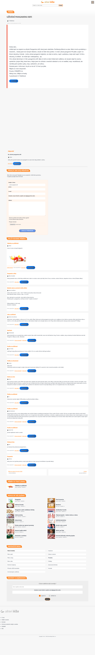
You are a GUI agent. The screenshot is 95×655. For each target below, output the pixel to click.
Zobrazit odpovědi (18, 340)
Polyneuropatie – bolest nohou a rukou (67, 515)
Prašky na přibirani (12, 408)
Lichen (85, 471)
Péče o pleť (10, 554)
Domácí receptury (11, 565)
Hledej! (60, 5)
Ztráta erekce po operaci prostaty (24, 525)
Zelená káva (18, 520)
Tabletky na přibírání (13, 243)
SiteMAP (4, 626)
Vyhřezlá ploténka (61, 520)
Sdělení (10, 200)
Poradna (50, 557)
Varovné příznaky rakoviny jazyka (65, 535)
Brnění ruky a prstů (61, 525)
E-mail (9, 191)
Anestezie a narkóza (20, 535)
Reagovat (17, 163)
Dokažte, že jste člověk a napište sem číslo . (21, 195)
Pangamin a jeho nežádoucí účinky (24, 510)
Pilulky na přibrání (12, 394)
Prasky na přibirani (12, 427)
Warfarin (9, 330)
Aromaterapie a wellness (13, 572)
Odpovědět (14, 80)
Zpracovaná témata (52, 565)
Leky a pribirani (11, 314)
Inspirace (50, 550)
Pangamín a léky (11, 273)
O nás (3, 617)
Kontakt (50, 568)
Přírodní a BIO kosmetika (13, 568)
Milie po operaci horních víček (15, 471)
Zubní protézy (19, 515)
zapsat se (43, 595)
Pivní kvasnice (60, 499)
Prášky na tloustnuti (12, 360)
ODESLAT (47, 599)
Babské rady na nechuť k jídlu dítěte (17, 288)
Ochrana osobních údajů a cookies (10, 624)
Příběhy (50, 561)
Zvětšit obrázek (10, 267)
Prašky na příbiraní (12, 346)
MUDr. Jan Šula (60, 530)
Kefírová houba (19, 504)
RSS (3, 628)
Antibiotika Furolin (61, 510)
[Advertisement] (45, 33)
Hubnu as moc (11, 376)
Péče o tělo (10, 561)
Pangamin (10, 456)
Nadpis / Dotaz (11, 182)
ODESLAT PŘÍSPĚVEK (27, 230)
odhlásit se (53, 595)
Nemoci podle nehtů (20, 530)
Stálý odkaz (10, 163)
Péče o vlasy (10, 557)
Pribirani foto (10, 442)
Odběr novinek (5, 619)
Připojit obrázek (12, 222)
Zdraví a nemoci (52, 554)
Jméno (9, 187)
